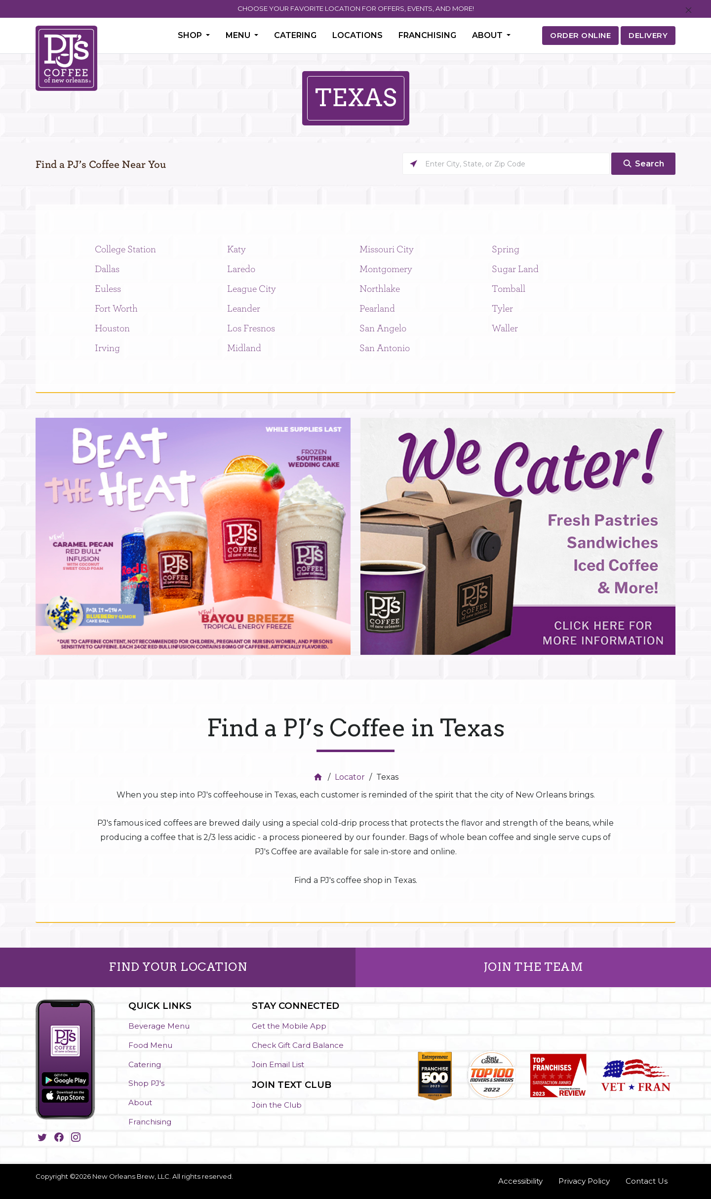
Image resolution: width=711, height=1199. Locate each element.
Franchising (427, 35)
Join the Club (277, 1105)
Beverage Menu (159, 1026)
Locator (350, 777)
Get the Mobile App (289, 1026)
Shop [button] (191, 35)
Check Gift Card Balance (298, 1045)
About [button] (488, 35)
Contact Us (647, 1181)
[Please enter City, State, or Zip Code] (506, 164)
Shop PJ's (146, 1083)
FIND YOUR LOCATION (178, 967)
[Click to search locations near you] (413, 164)
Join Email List (278, 1064)
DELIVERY (648, 35)
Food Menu (150, 1045)
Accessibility (520, 1181)
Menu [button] (239, 35)
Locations (357, 35)
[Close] (688, 10)
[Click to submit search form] (643, 164)
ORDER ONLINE (580, 35)
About (140, 1102)
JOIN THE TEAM (533, 967)
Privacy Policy (584, 1181)
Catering (295, 35)
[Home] (319, 777)
